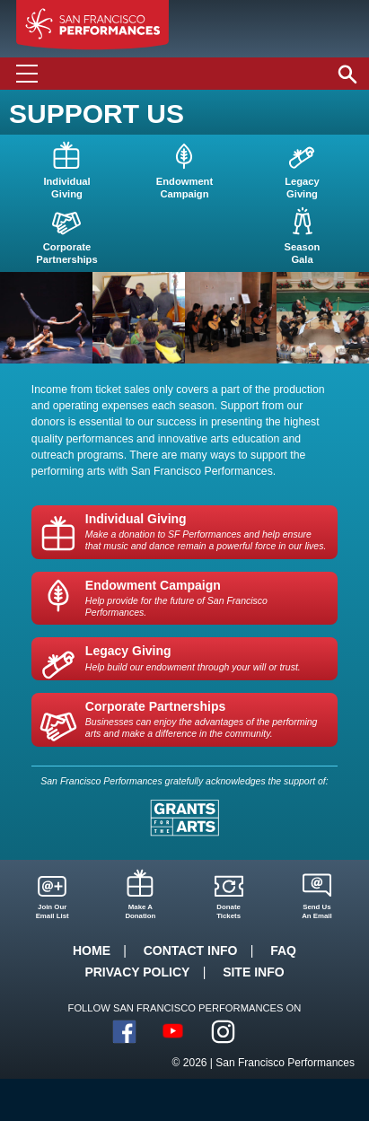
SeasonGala (303, 253)
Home (91, 950)
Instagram (223, 1032)
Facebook (124, 1032)
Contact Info (191, 950)
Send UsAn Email (317, 911)
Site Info (253, 972)
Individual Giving (207, 532)
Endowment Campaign (207, 598)
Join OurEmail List (52, 911)
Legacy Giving (193, 658)
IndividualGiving (66, 187)
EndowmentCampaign (184, 187)
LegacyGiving (302, 187)
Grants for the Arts (184, 818)
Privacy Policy (136, 972)
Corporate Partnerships (207, 719)
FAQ (283, 950)
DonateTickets (228, 911)
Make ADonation (140, 911)
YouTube (174, 1032)
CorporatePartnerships (66, 253)
